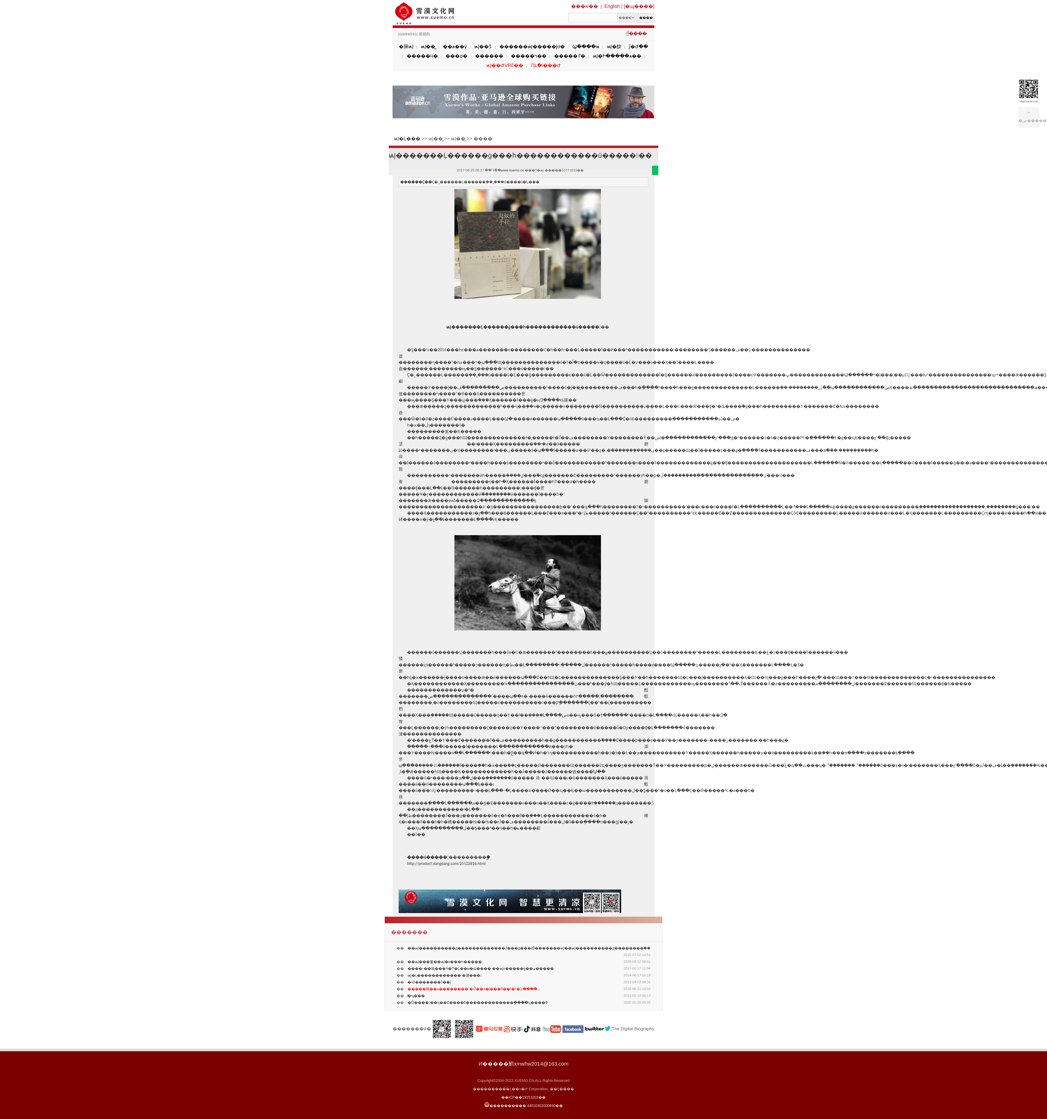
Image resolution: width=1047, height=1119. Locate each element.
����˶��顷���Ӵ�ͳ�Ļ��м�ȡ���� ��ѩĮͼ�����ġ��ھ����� (481, 968)
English (612, 6)
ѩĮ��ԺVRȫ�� (504, 65)
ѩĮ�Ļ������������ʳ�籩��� (445, 975)
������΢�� (655, 170)
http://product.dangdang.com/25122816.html (446, 863)
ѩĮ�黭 (614, 46)
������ (489, 56)
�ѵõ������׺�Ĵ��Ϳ (429, 982)
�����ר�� (529, 56)
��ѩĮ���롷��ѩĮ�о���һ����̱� (445, 962)
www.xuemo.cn (512, 170)
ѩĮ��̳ (428, 46)
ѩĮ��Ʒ (483, 46)
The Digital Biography (633, 1028)
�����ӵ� (422, 56)
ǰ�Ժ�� (638, 46)
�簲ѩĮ (406, 46)
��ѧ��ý (455, 46)
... (474, 989)
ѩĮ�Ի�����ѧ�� (617, 56)
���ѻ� (456, 56)
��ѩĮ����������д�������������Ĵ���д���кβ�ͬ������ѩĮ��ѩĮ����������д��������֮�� (529, 948)
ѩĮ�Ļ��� (407, 138)
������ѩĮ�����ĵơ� (532, 46)
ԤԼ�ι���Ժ (546, 65)
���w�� (584, 6)
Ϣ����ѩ (585, 46)
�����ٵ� (569, 56)
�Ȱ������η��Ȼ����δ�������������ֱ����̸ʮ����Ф (478, 1002)
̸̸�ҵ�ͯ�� (416, 996)
